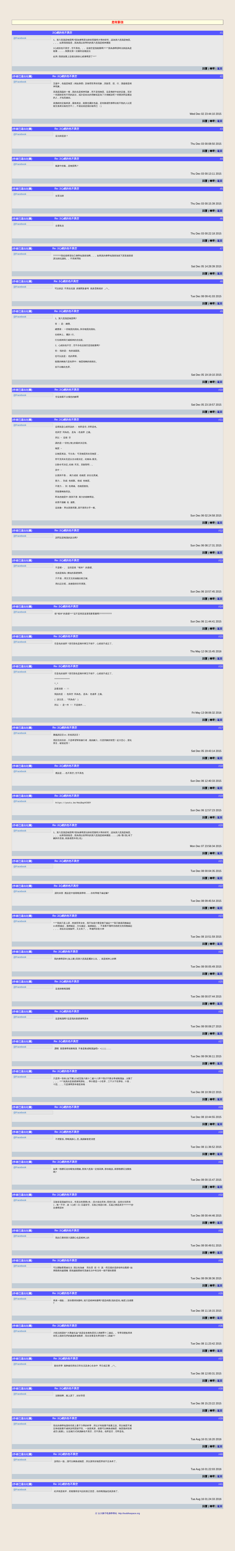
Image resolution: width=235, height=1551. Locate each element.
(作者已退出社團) (22, 78)
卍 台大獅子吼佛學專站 (106, 1549)
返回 (219, 70)
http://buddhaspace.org (129, 1549)
